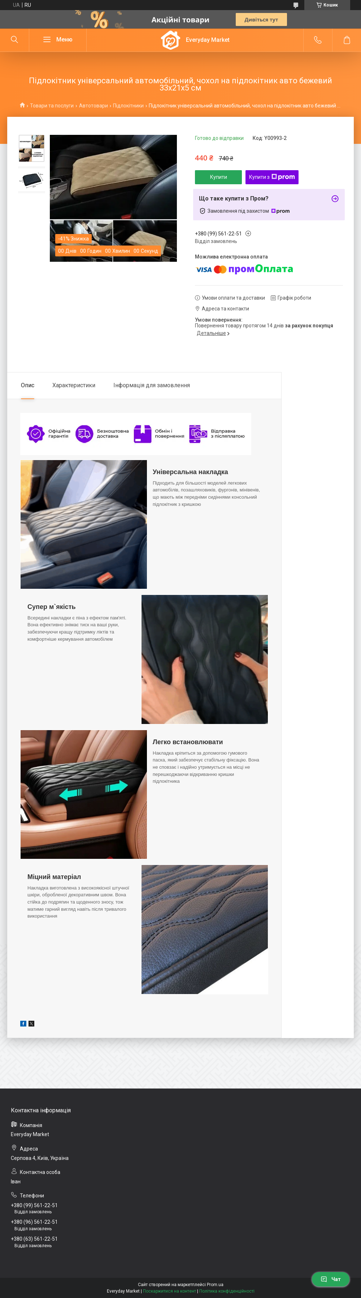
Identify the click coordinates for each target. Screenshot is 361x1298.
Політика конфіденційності (227, 1291)
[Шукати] (14, 40)
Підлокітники (128, 106)
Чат (331, 1279)
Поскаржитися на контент (169, 1291)
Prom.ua (215, 1284)
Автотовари (93, 106)
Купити (218, 177)
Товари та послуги (52, 106)
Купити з (272, 177)
